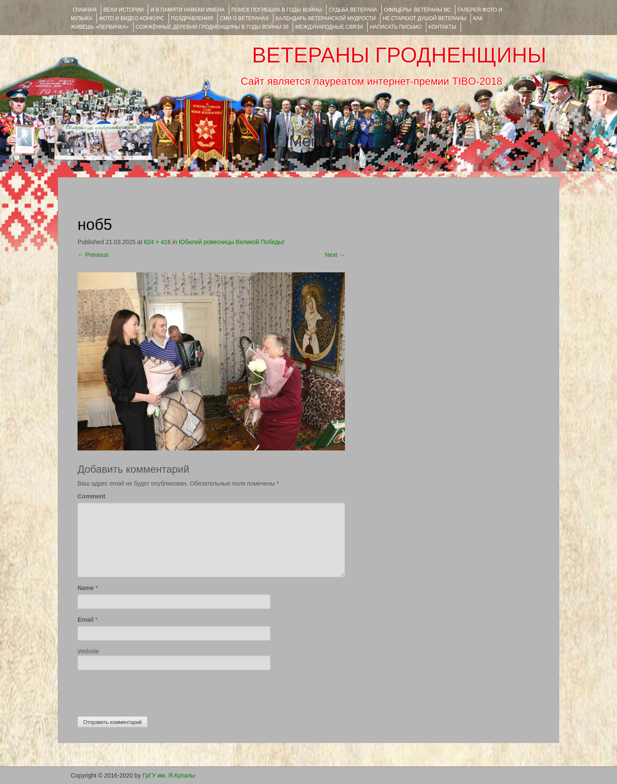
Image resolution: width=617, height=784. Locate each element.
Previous (93, 254)
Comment (91, 496)
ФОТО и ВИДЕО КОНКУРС (131, 18)
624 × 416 (157, 241)
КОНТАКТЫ (442, 27)
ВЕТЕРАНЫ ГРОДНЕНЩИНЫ (399, 55)
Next (335, 254)
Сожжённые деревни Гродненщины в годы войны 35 (212, 27)
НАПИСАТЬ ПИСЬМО (396, 27)
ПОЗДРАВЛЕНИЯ (192, 18)
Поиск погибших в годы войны (276, 10)
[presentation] (143, 691)
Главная (84, 10)
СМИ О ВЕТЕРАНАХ (244, 18)
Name (86, 587)
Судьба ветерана (353, 10)
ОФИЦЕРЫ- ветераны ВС (417, 10)
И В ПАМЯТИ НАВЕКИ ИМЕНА (187, 10)
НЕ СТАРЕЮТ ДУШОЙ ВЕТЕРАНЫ (424, 18)
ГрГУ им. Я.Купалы (169, 775)
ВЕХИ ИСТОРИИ (123, 10)
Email (85, 619)
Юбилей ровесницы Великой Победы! (232, 241)
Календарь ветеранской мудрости (326, 18)
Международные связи (329, 27)
